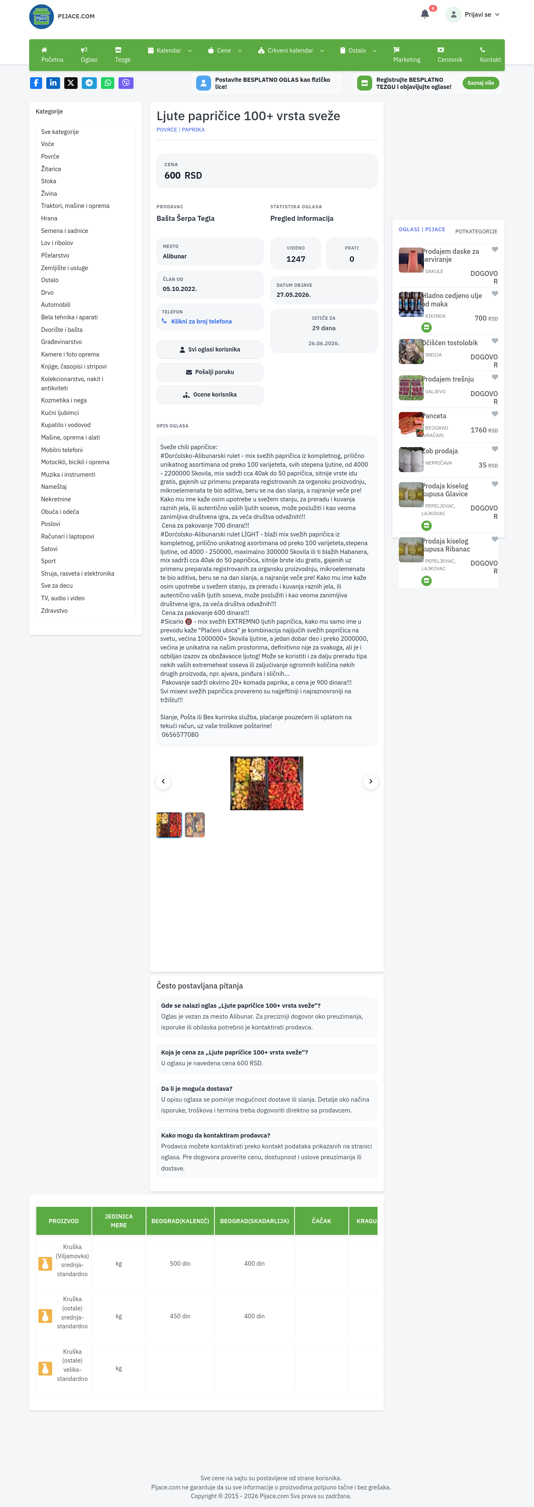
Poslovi (50, 524)
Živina (49, 193)
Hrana (49, 218)
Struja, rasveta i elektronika (77, 573)
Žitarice (51, 169)
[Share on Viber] (126, 83)
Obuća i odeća (60, 512)
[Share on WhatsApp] (108, 83)
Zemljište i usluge (64, 268)
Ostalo (49, 280)
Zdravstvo (54, 610)
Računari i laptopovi (67, 536)
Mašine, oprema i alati (70, 437)
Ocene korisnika (210, 395)
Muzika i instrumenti (68, 474)
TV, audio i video (63, 598)
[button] (169, 50)
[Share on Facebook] (36, 83)
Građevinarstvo (61, 342)
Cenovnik (450, 55)
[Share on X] (71, 83)
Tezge (123, 55)
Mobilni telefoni (62, 450)
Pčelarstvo (55, 255)
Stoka (48, 181)
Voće (47, 144)
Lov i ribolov (57, 243)
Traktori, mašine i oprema (75, 206)
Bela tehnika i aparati (69, 317)
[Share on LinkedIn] (53, 83)
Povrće (50, 156)
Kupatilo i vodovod (66, 425)
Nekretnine (56, 499)
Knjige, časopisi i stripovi (74, 366)
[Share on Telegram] (89, 83)
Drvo (47, 292)
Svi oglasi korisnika (210, 350)
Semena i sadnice (64, 231)
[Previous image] (163, 782)
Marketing (407, 55)
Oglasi (89, 55)
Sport (48, 561)
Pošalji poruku (210, 373)
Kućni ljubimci (60, 413)
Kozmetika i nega (63, 400)
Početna (52, 55)
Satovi (49, 549)
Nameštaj (54, 487)
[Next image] (370, 782)
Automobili (56, 304)
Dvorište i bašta (61, 330)
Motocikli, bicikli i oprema (75, 462)
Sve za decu (57, 585)
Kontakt (490, 55)
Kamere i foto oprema (70, 354)
